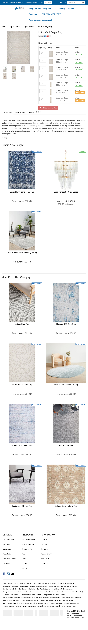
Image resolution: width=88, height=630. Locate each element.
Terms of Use (45, 559)
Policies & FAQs (46, 554)
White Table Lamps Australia (32, 606)
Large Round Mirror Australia (71, 597)
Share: (45, 36)
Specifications (20, 112)
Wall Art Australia (56, 603)
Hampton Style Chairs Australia (31, 595)
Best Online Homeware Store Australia (15, 586)
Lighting (25, 563)
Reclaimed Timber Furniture (63, 600)
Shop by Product (49, 8)
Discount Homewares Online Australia (69, 592)
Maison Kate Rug (22, 324)
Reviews (37, 112)
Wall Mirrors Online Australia (12, 606)
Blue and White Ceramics (57, 586)
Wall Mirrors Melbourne (71, 603)
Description (8, 112)
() (63, 2)
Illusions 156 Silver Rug (22, 506)
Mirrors (24, 568)
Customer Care (8, 539)
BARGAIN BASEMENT (51, 14)
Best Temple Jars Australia (38, 586)
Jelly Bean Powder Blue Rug (66, 385)
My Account (7, 549)
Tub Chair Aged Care (42, 603)
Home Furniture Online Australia (38, 597)
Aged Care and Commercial (40, 20)
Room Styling (34, 14)
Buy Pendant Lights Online (46, 589)
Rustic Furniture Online (26, 603)
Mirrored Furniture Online (11, 600)
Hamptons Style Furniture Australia (14, 597)
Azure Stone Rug (66, 445)
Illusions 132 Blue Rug (66, 324)
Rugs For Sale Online (10, 603)
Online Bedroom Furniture (29, 600)
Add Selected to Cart (48, 108)
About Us (12, 2)
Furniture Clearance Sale (11, 595)
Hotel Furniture (55, 597)
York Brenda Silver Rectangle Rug (22, 252)
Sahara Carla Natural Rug (66, 506)
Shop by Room (35, 8)
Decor (24, 559)
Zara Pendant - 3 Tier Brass (66, 192)
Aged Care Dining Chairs (28, 583)
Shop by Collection (66, 8)
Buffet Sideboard (72, 586)
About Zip (44, 563)
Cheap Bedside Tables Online (12, 592)
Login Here (48, 2)
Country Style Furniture (47, 592)
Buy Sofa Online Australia (64, 589)
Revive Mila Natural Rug (21, 385)
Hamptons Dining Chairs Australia (54, 595)
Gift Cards (6, 544)
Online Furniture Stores (10, 583)
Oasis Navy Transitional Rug (22, 192)
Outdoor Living (27, 549)
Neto (82, 617)
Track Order (7, 554)
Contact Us (19, 2)
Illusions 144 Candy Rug (22, 445)
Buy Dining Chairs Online (27, 589)
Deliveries (6, 563)
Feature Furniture (28, 544)
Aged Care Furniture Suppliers (48, 583)
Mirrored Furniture (28, 539)
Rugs (24, 554)
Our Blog (5, 2)
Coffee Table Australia (31, 592)
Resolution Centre (9, 559)
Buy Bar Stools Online (10, 589)
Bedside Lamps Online (66, 583)
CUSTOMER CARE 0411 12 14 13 (33, 2)
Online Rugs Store (46, 600)
